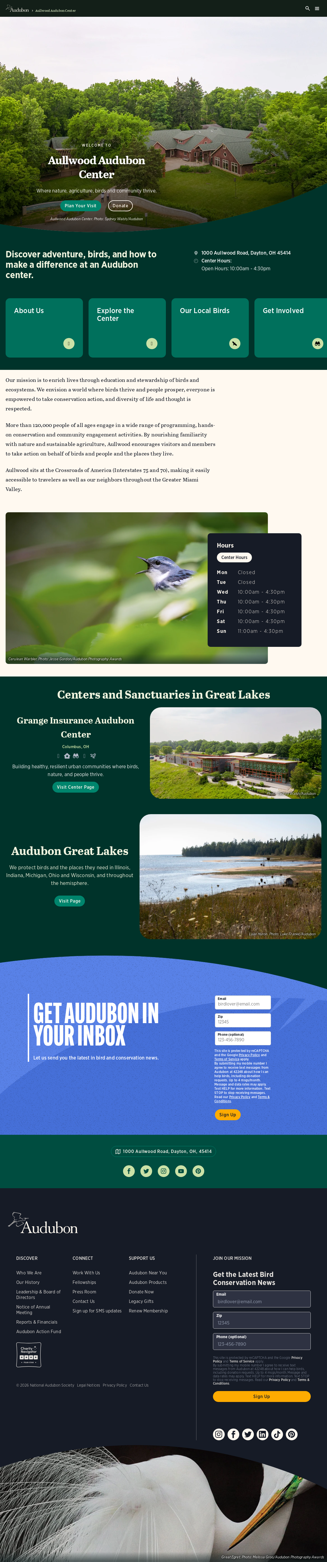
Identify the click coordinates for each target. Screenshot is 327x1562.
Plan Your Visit (81, 205)
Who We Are (28, 1273)
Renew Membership (148, 1311)
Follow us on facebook (129, 1171)
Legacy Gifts (141, 1301)
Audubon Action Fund (38, 1331)
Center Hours (234, 557)
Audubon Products (148, 1282)
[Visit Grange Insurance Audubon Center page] (163, 753)
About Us (29, 310)
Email (222, 999)
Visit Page (69, 901)
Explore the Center (115, 314)
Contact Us (84, 1301)
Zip (220, 1016)
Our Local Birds (204, 310)
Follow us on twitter (146, 1171)
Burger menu (316, 8)
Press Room (84, 1292)
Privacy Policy (240, 1097)
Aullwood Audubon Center (55, 10)
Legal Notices (88, 1385)
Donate (120, 205)
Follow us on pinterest (198, 1171)
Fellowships (84, 1282)
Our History (28, 1282)
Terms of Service (226, 1059)
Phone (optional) (231, 1034)
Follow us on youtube (181, 1171)
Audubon (43, 1223)
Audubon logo (17, 8)
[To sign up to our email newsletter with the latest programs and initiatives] (243, 1002)
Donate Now (141, 1292)
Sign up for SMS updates (97, 1311)
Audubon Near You (148, 1273)
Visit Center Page (75, 787)
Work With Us (86, 1273)
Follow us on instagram (164, 1171)
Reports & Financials (36, 1322)
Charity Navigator (28, 1354)
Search (307, 8)
